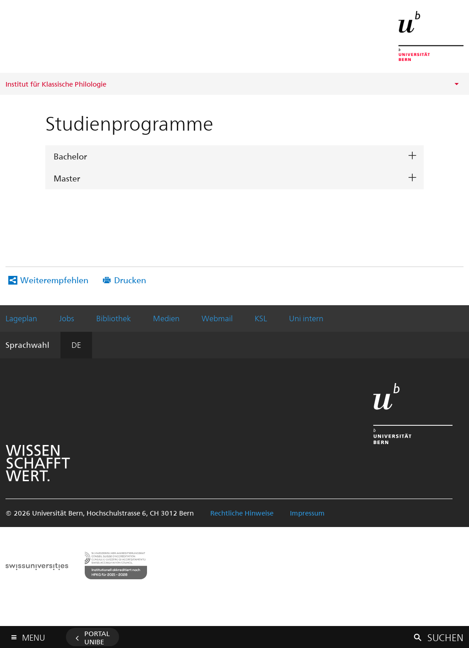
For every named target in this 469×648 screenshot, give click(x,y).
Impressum (307, 512)
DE (76, 345)
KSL (261, 318)
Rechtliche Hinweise (241, 512)
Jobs (66, 318)
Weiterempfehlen (54, 280)
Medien (166, 318)
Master (67, 178)
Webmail (217, 318)
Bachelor (70, 156)
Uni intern (306, 318)
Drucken (130, 280)
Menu (33, 635)
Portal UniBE (97, 637)
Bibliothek (113, 318)
